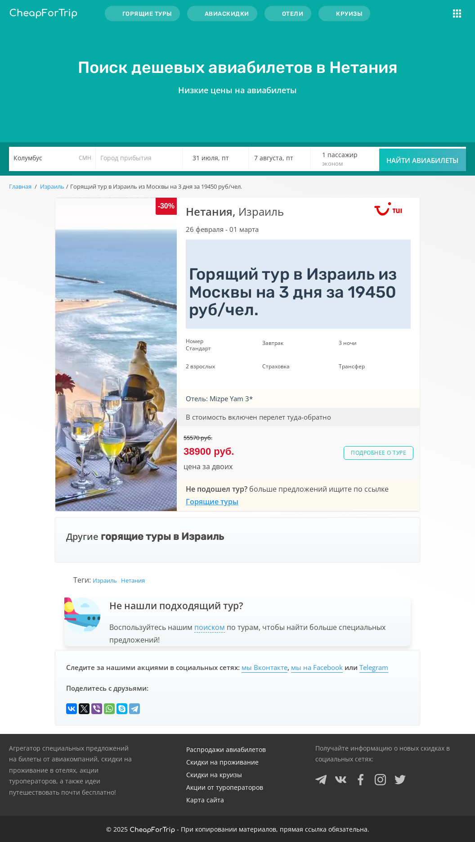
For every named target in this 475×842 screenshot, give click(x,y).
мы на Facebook (317, 667)
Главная (20, 186)
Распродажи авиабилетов (226, 749)
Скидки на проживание (222, 762)
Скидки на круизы (214, 774)
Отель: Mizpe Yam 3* (219, 398)
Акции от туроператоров (224, 787)
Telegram (373, 667)
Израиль (105, 580)
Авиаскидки (227, 13)
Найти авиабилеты (422, 160)
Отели (293, 13)
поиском (209, 627)
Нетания (133, 580)
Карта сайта (205, 800)
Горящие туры (147, 13)
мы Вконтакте (264, 667)
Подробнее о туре (378, 453)
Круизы (349, 13)
